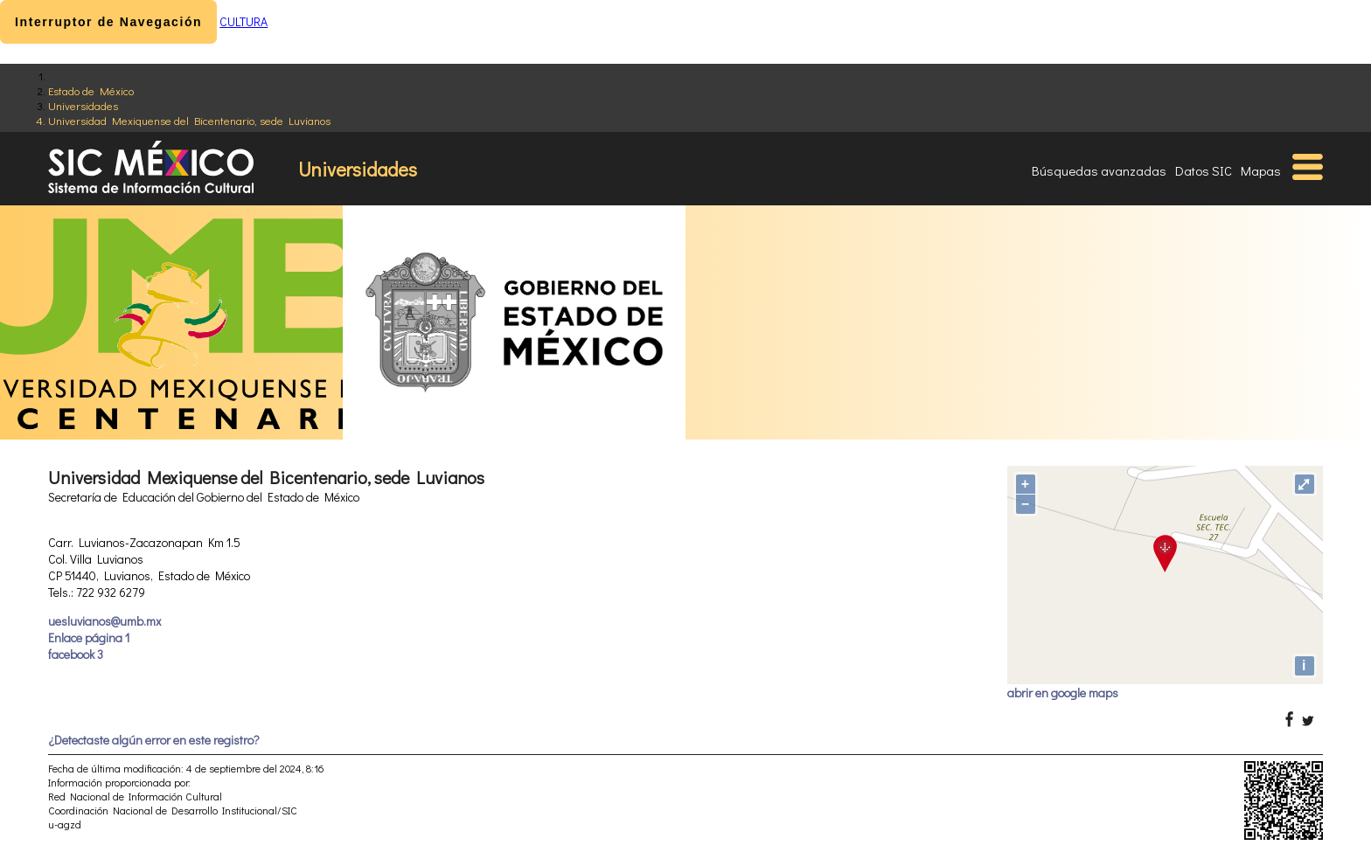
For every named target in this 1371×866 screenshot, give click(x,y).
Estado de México (91, 90)
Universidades (83, 105)
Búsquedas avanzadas (1099, 170)
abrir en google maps (1062, 692)
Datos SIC (1203, 170)
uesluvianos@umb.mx (104, 621)
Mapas (1261, 170)
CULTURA (243, 21)
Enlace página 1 (88, 637)
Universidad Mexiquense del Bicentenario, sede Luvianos (189, 120)
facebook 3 (75, 654)
